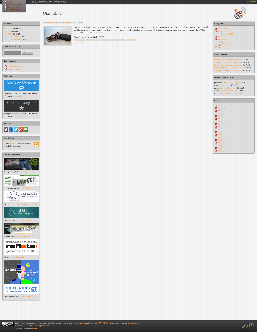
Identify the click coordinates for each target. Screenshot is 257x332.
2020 (220, 108)
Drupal (35, 328)
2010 (220, 132)
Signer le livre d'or (14, 69)
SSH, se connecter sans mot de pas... (228, 68)
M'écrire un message (15, 66)
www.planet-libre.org (22, 236)
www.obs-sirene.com (29, 204)
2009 (220, 135)
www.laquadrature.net (28, 296)
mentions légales (27, 326)
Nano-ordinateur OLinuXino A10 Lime (63, 22)
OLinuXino (131, 40)
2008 (220, 137)
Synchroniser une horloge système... (228, 60)
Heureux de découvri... (232, 82)
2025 (220, 105)
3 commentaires (80, 43)
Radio (220, 47)
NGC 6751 (8, 34)
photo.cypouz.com (27, 172)
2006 (220, 143)
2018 (220, 113)
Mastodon (18, 96)
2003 (220, 151)
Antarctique (222, 31)
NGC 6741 (8, 31)
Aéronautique (223, 28)
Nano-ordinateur (93, 40)
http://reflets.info (17, 257)
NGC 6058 (8, 29)
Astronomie (222, 36)
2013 (220, 127)
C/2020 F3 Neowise (11, 37)
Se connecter (251, 1)
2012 (220, 129)
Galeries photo (13, 9)
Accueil (10, 1)
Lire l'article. (99, 32)
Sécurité (224, 44)
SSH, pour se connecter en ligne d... (227, 70)
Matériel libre (120, 40)
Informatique (80, 40)
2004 (220, 148)
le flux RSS (13, 143)
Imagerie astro (13, 7)
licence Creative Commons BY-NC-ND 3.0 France (95, 323)
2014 (220, 124)
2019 (220, 111)
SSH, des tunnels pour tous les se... (227, 62)
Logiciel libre (107, 40)
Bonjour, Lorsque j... (228, 88)
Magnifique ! (225, 85)
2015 (220, 121)
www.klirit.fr (27, 188)
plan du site (44, 326)
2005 (220, 145)
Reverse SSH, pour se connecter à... (228, 65)
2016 (220, 119)
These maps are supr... (229, 91)
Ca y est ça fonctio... (226, 93)
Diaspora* (18, 116)
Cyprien (134, 323)
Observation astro (14, 4)
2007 (220, 140)
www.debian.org (26, 220)
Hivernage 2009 (227, 34)
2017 (220, 116)
